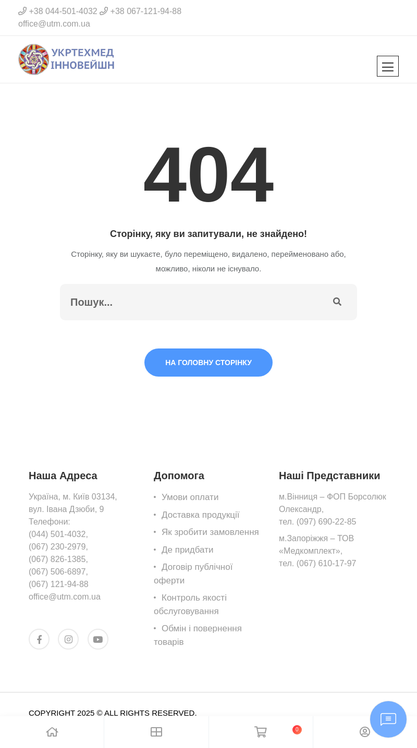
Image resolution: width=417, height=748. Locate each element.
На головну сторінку (208, 362)
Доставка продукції (201, 515)
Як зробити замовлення (210, 532)
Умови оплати (190, 497)
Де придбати (187, 550)
